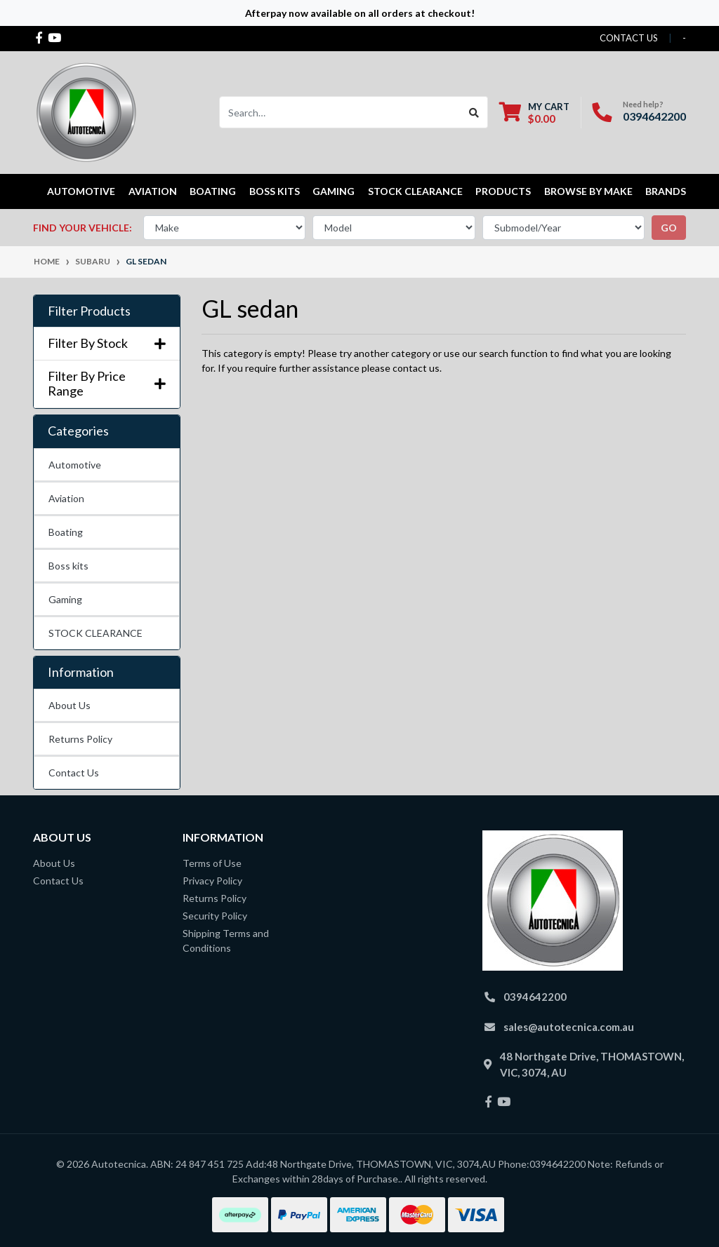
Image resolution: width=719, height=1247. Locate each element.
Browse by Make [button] (588, 191)
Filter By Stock (107, 343)
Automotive (74, 465)
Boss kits (274, 191)
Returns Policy (80, 739)
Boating (65, 532)
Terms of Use (212, 863)
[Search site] (474, 112)
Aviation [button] (152, 191)
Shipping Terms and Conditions (226, 940)
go (669, 228)
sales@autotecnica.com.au (568, 1026)
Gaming (65, 599)
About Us (69, 705)
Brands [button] (665, 191)
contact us (629, 37)
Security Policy (215, 916)
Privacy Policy (212, 881)
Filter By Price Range (107, 384)
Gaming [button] (333, 191)
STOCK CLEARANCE (415, 191)
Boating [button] (213, 191)
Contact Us (73, 772)
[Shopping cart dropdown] (534, 113)
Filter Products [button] (89, 311)
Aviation (66, 498)
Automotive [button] (81, 191)
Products (503, 191)
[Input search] (340, 112)
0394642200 (654, 116)
